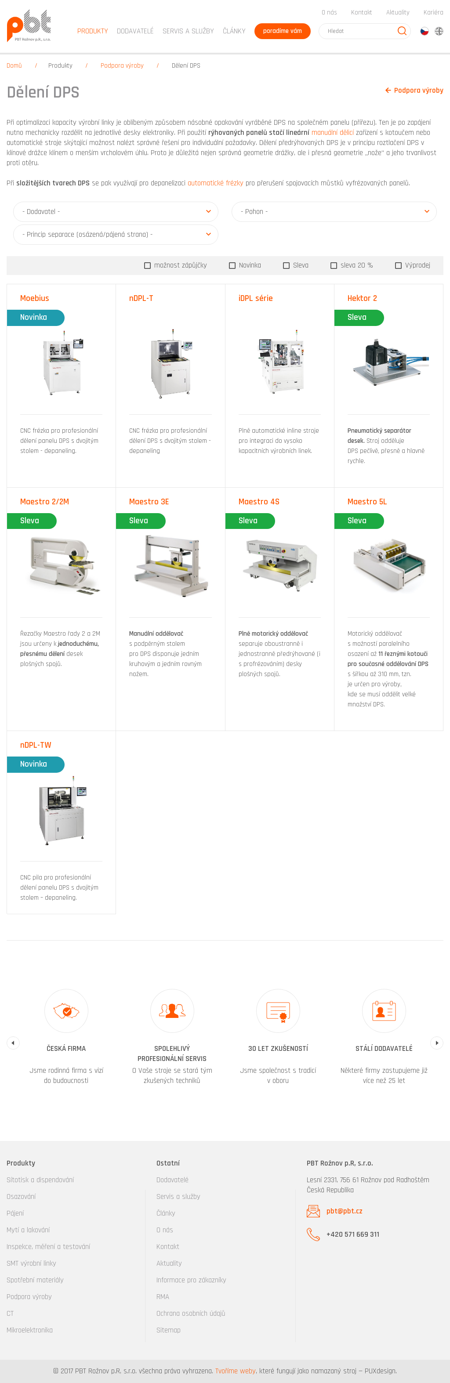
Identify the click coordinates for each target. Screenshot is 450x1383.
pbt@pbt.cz (345, 1211)
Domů (14, 66)
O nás (329, 12)
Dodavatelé (172, 1180)
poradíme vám (282, 31)
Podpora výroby (122, 66)
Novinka (249, 265)
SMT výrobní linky (31, 1263)
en (439, 31)
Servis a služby (178, 1197)
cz (424, 31)
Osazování (21, 1197)
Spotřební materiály (35, 1280)
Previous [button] (13, 1043)
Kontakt (361, 12)
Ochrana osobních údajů (190, 1313)
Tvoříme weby (235, 1371)
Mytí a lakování (28, 1230)
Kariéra (433, 12)
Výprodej (416, 265)
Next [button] (436, 1043)
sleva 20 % (355, 265)
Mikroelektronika (30, 1330)
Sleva (299, 265)
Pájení (15, 1213)
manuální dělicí (333, 133)
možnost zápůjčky (179, 265)
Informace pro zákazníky (191, 1280)
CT (10, 1313)
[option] (66, 1043)
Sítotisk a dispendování (40, 1180)
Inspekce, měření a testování (48, 1247)
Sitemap (168, 1330)
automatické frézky (215, 183)
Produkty (60, 66)
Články (234, 31)
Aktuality (398, 12)
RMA (162, 1297)
